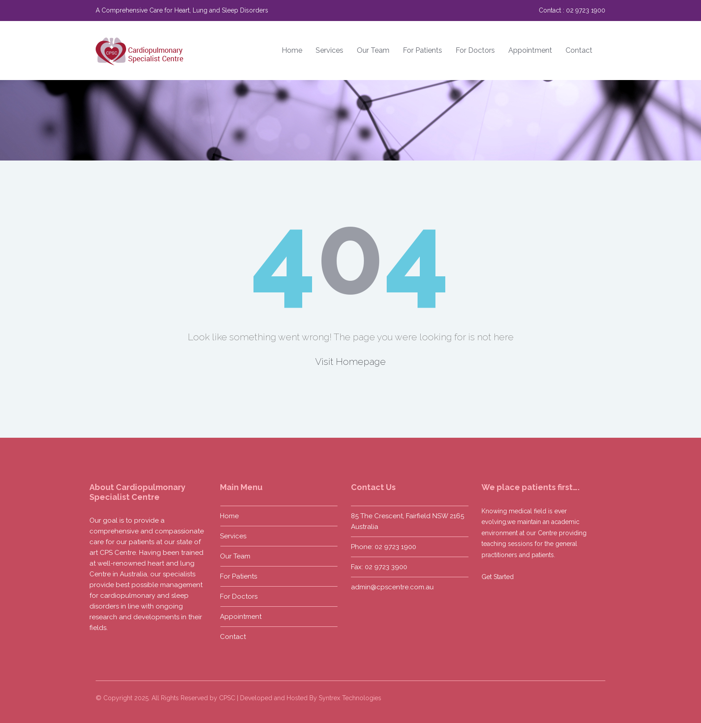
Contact (579, 50)
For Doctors (475, 50)
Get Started (496, 576)
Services (329, 50)
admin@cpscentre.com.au (390, 587)
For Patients (422, 50)
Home (292, 50)
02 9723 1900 (585, 10)
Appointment (530, 50)
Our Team (373, 50)
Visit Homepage (350, 361)
